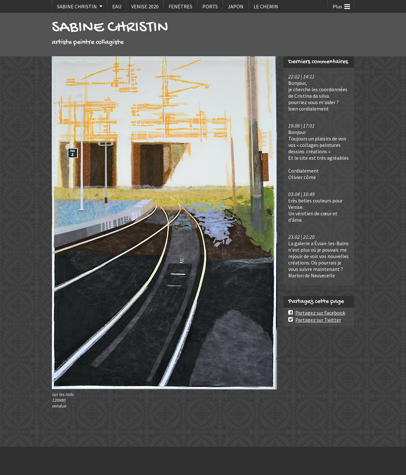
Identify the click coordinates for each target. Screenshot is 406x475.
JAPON (236, 6)
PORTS (210, 6)
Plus (341, 5)
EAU (116, 6)
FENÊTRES (180, 6)
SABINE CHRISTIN (77, 6)
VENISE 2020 (145, 6)
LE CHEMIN (266, 6)
